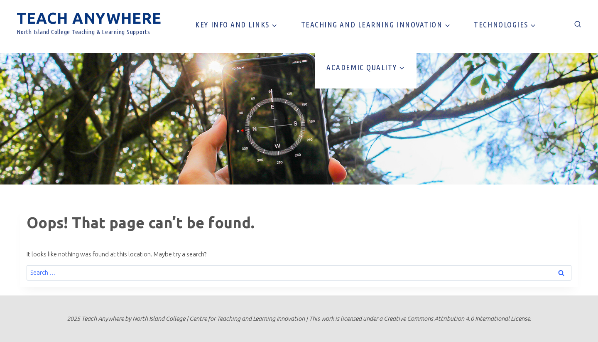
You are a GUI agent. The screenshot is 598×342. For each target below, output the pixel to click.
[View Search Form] (577, 24)
